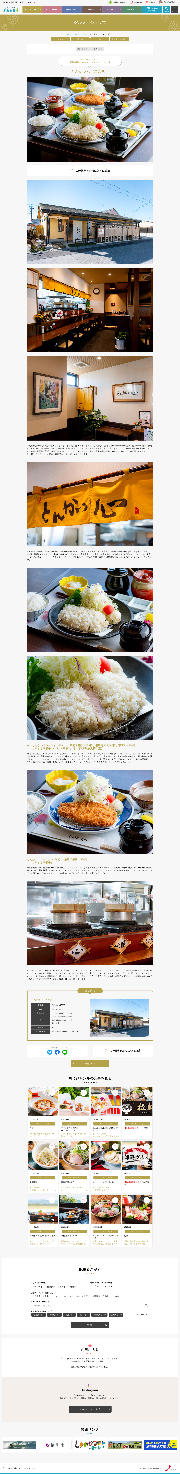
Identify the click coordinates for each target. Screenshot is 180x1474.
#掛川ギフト (83, 1315)
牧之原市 (51, 1287)
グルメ (97, 1286)
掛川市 (62, 1287)
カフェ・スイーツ (63, 1296)
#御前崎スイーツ (99, 1315)
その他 (116, 1296)
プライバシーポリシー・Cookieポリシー (20, 1468)
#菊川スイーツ (116, 1315)
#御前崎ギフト (54, 1315)
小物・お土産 (82, 1296)
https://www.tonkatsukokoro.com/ (65, 1032)
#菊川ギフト (69, 1315)
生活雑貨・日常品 (100, 1296)
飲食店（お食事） (42, 1296)
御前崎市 (38, 1287)
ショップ (108, 1286)
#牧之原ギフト (38, 1315)
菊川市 (73, 1287)
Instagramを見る (90, 1409)
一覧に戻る (90, 1064)
